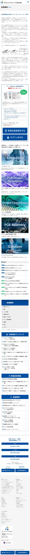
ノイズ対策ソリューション (6, 491)
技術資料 (18, 479)
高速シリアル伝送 (7, 316)
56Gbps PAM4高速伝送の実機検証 (10, 379)
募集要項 (18, 503)
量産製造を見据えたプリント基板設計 (11, 424)
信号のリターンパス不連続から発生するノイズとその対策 (10, 349)
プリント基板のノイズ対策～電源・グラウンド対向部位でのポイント (9, 368)
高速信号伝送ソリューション (7, 490)
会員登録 (3, 514)
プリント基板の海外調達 (8, 426)
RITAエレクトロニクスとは (21, 500)
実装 (4, 324)
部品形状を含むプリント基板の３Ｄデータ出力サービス (14, 405)
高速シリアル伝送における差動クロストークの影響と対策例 (15, 341)
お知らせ (3, 513)
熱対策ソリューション (6, 493)
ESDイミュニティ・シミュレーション (11, 429)
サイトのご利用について (6, 519)
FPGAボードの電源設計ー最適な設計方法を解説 (8, 421)
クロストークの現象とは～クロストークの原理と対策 (9, 338)
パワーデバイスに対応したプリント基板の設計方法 (9, 409)
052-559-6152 (15, 453)
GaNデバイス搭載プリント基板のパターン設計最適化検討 (15, 390)
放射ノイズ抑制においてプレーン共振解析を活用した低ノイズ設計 (16, 353)
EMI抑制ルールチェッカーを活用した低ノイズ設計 (13, 361)
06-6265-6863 (15, 459)
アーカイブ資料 (10, 329)
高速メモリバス (7, 306)
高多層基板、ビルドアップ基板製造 (10, 364)
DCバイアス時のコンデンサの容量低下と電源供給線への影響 (15, 356)
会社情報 (3, 500)
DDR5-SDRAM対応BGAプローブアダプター (12, 400)
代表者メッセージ (20, 499)
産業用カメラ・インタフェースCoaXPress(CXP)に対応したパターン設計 (12, 417)
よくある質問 (4, 511)
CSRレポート (4, 506)
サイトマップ (4, 517)
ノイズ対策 (6, 311)
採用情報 (18, 497)
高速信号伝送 (6, 314)
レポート (5, 327)
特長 (2, 497)
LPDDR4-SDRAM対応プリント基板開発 (8, 413)
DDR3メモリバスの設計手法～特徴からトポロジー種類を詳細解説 (11, 345)
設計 (4, 309)
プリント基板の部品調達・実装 (9, 234)
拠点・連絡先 (4, 503)
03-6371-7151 (15, 446)
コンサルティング (6, 166)
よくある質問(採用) (20, 504)
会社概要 (3, 502)
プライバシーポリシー (6, 521)
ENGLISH (4, 522)
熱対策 (5, 322)
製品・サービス (5, 479)
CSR (3, 505)
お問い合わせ (4, 516)
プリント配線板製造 (7, 319)
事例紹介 (3, 499)
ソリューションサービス (7, 255)
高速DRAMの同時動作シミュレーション (11, 402)
